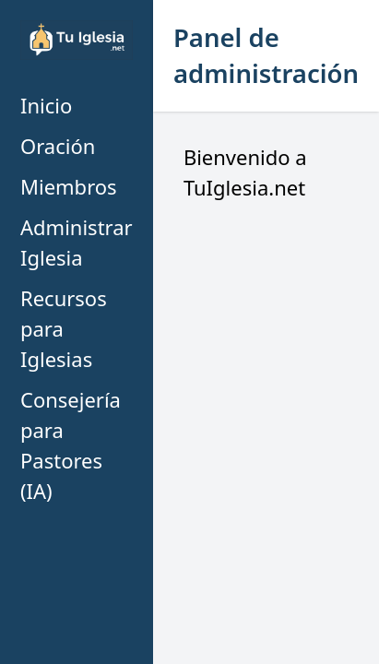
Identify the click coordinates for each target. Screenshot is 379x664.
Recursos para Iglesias (63, 328)
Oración (57, 146)
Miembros (68, 186)
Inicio (46, 105)
